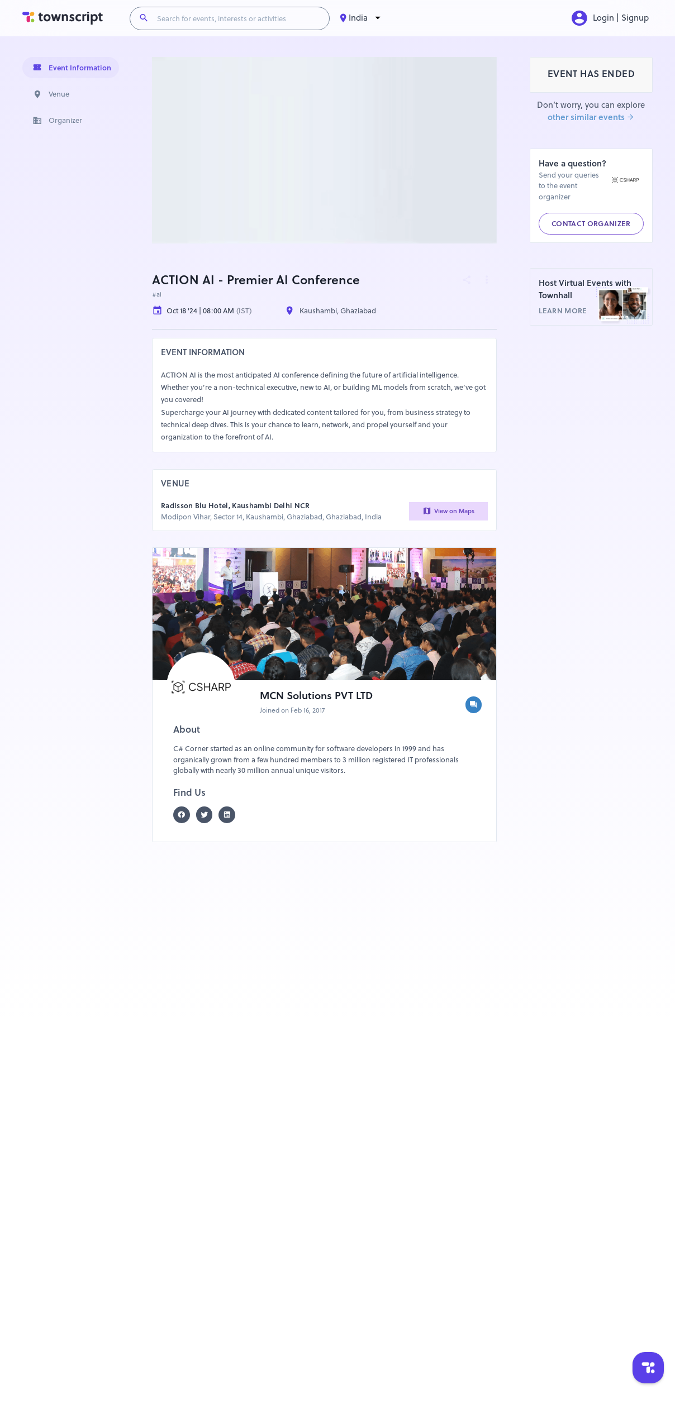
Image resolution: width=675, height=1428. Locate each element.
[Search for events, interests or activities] (239, 18)
